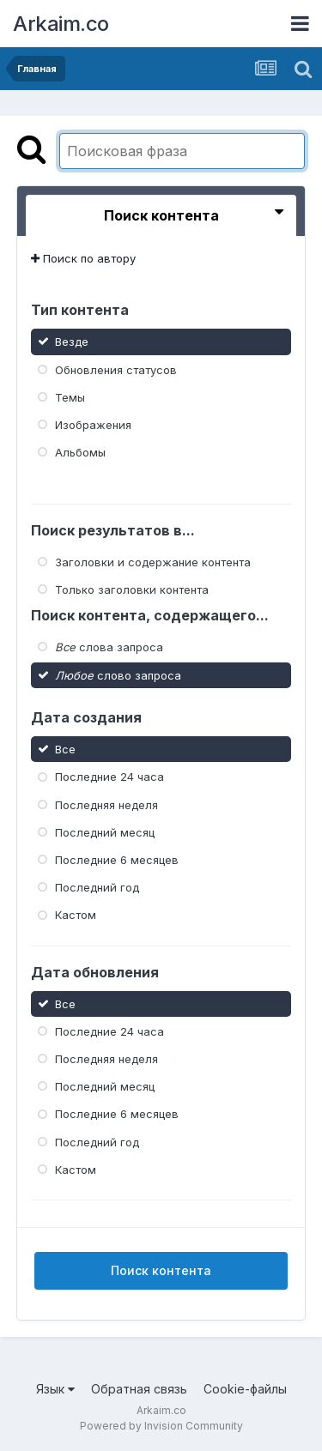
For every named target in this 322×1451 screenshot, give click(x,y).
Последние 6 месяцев (117, 860)
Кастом (75, 915)
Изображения (93, 425)
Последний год (97, 887)
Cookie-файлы (245, 1388)
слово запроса (118, 674)
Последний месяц (105, 832)
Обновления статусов (116, 369)
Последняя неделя (106, 804)
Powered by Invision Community (161, 1425)
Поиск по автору (83, 258)
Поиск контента (161, 1270)
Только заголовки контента (132, 589)
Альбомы (80, 452)
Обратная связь (139, 1388)
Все (65, 749)
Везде (71, 341)
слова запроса (109, 647)
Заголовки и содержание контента (153, 562)
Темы (70, 397)
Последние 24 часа (109, 776)
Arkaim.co (61, 23)
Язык (55, 1388)
